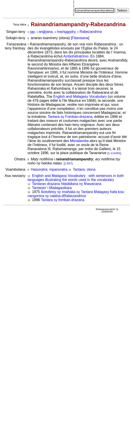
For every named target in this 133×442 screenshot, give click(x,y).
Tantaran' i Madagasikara (52, 188)
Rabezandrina (91, 32)
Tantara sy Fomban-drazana (70, 117)
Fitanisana (80, 38)
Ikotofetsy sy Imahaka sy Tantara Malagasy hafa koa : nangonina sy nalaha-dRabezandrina (77, 194)
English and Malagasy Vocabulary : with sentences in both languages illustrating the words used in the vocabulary (76, 178)
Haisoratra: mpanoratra (49, 169)
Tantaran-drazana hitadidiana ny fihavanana (66, 184)
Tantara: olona (84, 169)
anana (46, 32)
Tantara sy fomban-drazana (62, 200)
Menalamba (79, 141)
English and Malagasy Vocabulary (80, 96)
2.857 (68, 163)
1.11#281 (114, 153)
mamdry (66, 32)
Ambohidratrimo (75, 56)
